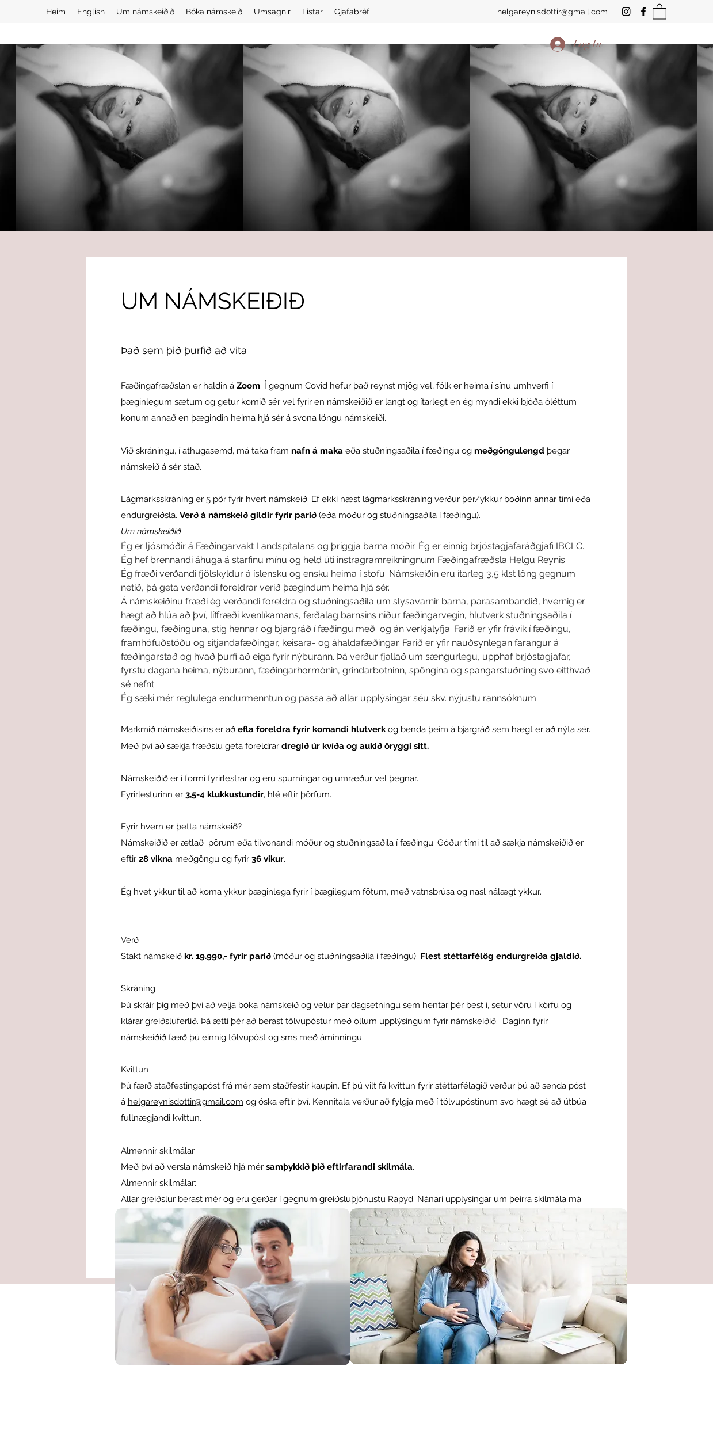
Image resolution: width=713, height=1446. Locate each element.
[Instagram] (626, 11)
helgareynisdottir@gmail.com (552, 11)
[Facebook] (643, 11)
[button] (659, 11)
